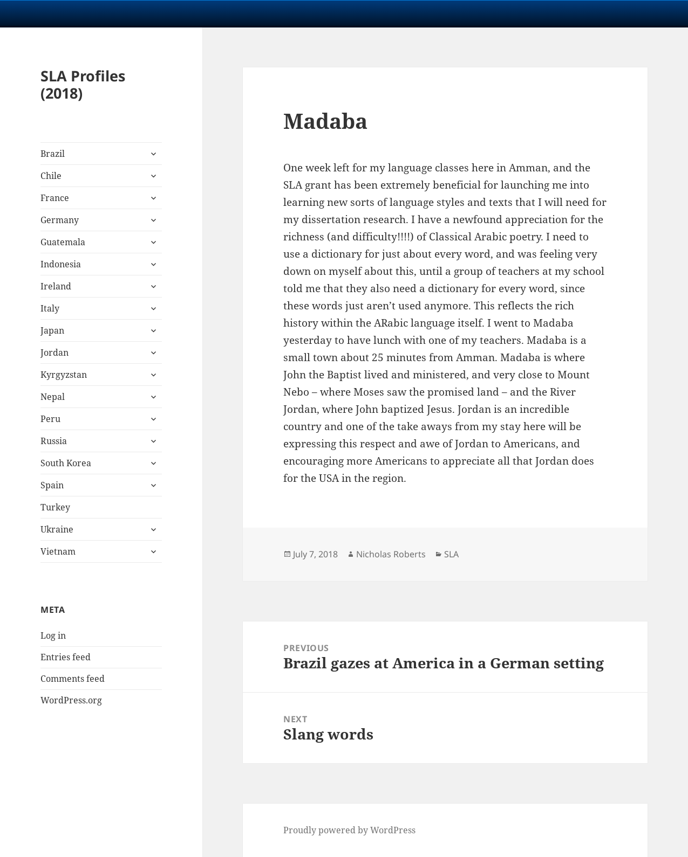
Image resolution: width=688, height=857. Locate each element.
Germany (59, 220)
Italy (49, 308)
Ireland (55, 286)
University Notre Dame (98, 13)
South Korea (65, 463)
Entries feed (65, 657)
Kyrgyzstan (63, 375)
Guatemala (62, 242)
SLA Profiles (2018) (82, 84)
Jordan (54, 352)
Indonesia (60, 264)
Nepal (52, 397)
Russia (53, 441)
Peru (50, 419)
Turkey (55, 507)
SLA (451, 554)
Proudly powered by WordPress (349, 830)
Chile (51, 176)
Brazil (52, 154)
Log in (53, 635)
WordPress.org (71, 700)
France (54, 198)
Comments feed (72, 679)
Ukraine (56, 529)
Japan (52, 330)
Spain (52, 485)
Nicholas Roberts (391, 554)
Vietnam (58, 551)
